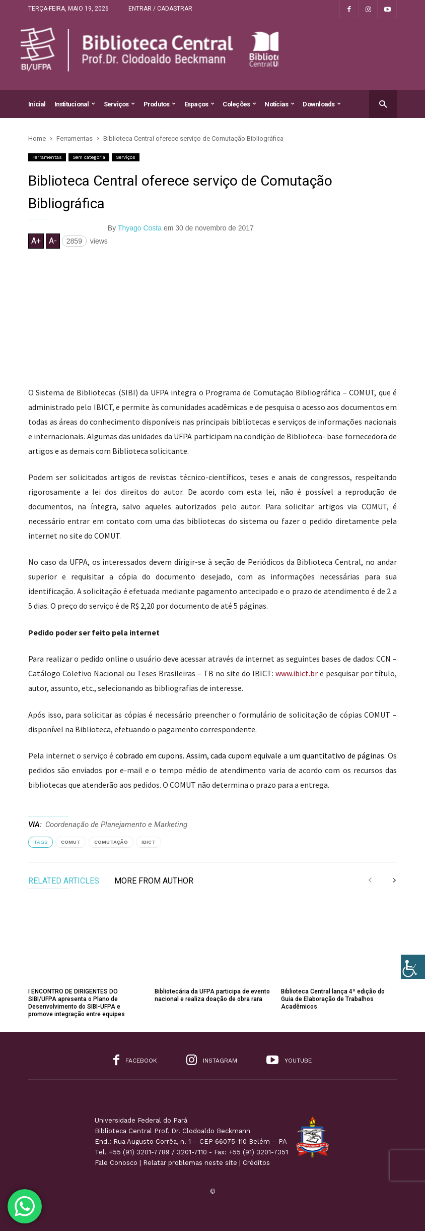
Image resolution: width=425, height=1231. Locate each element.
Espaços (199, 104)
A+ (36, 241)
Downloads (321, 104)
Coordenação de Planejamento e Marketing (116, 824)
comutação (111, 842)
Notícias (279, 104)
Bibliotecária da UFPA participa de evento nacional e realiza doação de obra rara (212, 995)
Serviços (119, 104)
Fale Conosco (116, 1162)
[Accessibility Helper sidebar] (413, 967)
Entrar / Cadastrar (160, 8)
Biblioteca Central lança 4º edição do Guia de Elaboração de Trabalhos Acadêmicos (333, 999)
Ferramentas (47, 157)
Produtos (160, 104)
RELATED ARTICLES (63, 881)
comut (71, 842)
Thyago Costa (140, 228)
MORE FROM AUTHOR (153, 881)
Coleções (239, 104)
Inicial (37, 104)
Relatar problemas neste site (190, 1162)
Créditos (256, 1162)
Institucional (74, 104)
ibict (148, 842)
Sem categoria (89, 157)
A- (53, 241)
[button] (383, 103)
